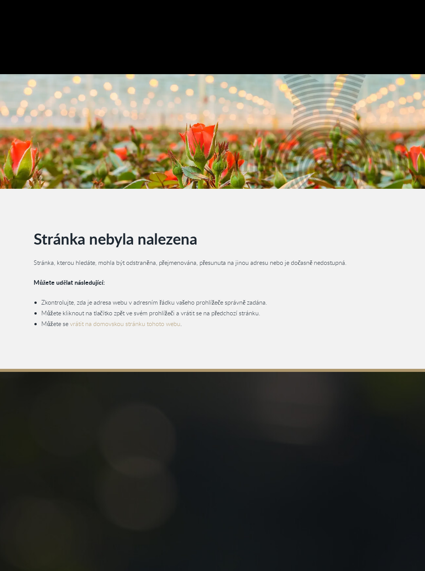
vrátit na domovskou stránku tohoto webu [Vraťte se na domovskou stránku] (125, 323)
